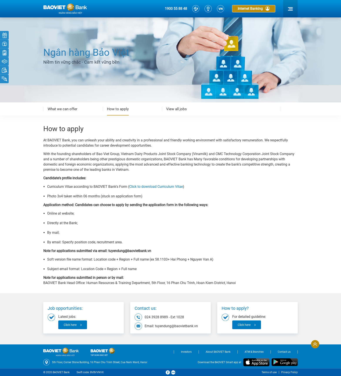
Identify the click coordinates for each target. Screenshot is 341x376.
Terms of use (269, 372)
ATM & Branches (254, 351)
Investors (186, 351)
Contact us (284, 351)
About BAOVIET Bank (218, 351)
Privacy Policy (289, 372)
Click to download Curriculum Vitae (156, 187)
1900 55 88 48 (176, 9)
